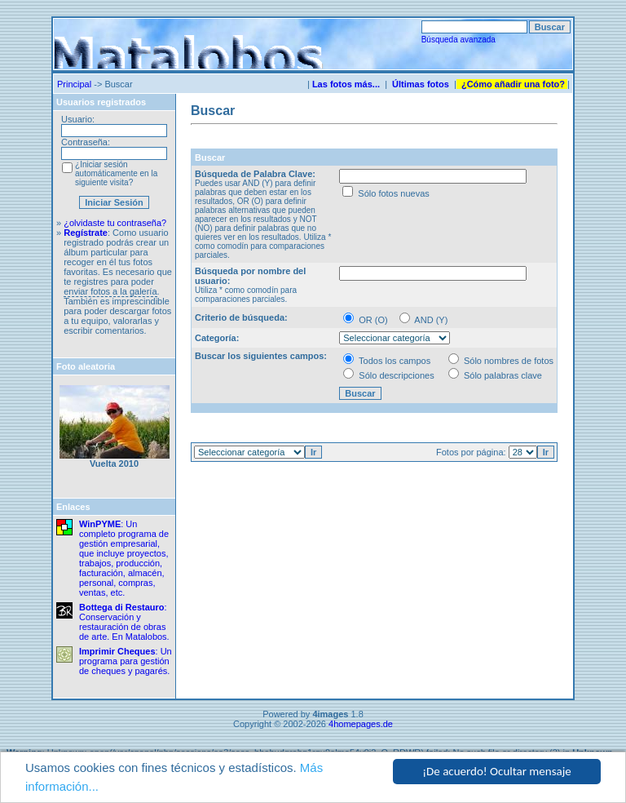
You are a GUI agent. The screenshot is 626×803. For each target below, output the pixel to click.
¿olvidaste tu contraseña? (115, 223)
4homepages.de (360, 724)
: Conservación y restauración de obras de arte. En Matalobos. (124, 621)
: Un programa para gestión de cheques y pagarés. (125, 661)
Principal (74, 84)
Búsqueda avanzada (458, 39)
